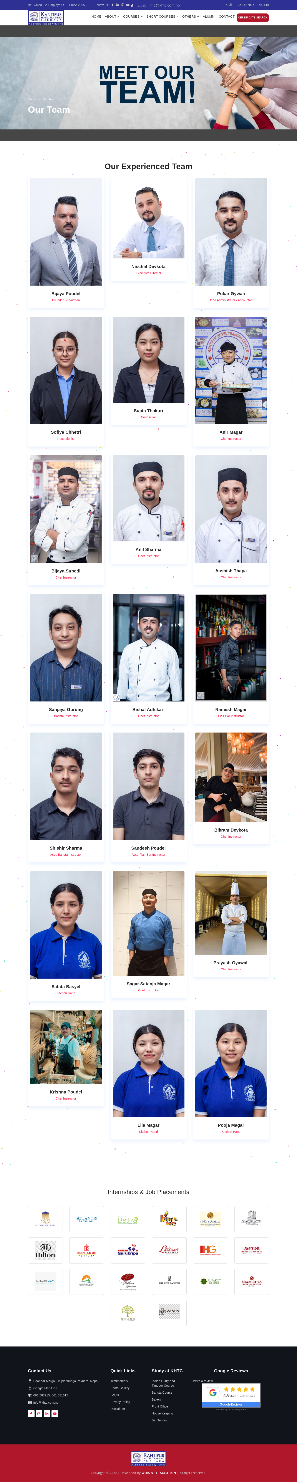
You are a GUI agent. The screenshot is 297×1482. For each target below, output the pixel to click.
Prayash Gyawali (231, 962)
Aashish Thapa (231, 570)
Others (191, 16)
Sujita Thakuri (148, 410)
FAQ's (115, 1395)
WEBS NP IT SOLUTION (159, 1473)
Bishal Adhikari (149, 709)
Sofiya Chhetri (66, 432)
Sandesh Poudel (148, 848)
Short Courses (162, 16)
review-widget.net (237, 1409)
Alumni (209, 16)
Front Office (160, 1406)
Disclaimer (118, 1409)
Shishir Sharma (66, 848)
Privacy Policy (120, 1402)
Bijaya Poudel (66, 293)
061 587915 (246, 5)
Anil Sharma (148, 549)
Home (96, 16)
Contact (227, 16)
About (112, 16)
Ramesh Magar (231, 709)
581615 (264, 5)
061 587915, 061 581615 (50, 1395)
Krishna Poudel (66, 1092)
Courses (133, 16)
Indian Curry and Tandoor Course (163, 1383)
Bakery (157, 1399)
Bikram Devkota (231, 830)
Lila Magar (148, 1125)
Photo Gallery (120, 1388)
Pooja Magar (231, 1125)
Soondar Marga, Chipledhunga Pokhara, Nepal (65, 1381)
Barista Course (162, 1392)
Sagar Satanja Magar (148, 983)
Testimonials (119, 1381)
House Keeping (162, 1413)
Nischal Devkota (148, 266)
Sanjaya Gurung (66, 709)
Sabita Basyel (65, 986)
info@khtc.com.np (157, 5)
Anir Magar (230, 432)
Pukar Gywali (231, 293)
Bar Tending (160, 1420)
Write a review (203, 1381)
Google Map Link (45, 1388)
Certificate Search (252, 17)
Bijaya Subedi (66, 571)
